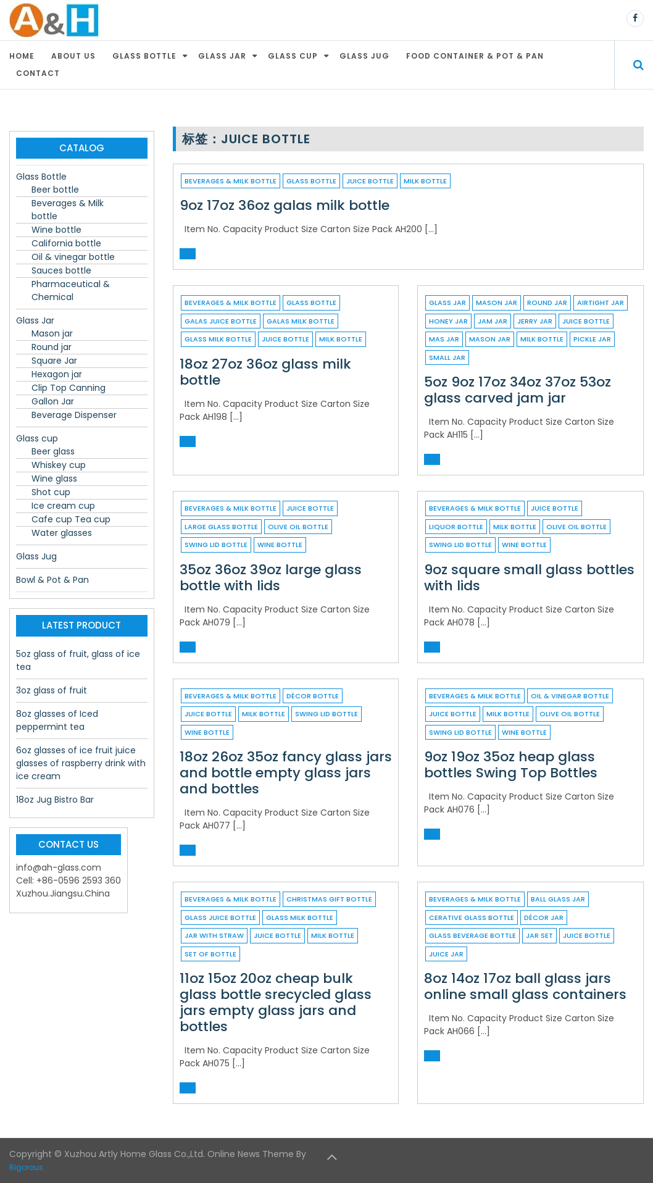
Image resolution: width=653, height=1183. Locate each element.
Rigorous (26, 1167)
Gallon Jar (52, 401)
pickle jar (592, 339)
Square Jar (54, 360)
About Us (73, 56)
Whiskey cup (58, 465)
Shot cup (50, 492)
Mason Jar (489, 339)
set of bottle (210, 954)
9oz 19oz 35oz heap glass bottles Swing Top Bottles (510, 764)
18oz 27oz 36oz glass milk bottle (265, 372)
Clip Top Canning (68, 388)
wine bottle (279, 545)
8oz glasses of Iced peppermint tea (57, 720)
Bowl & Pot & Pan (52, 580)
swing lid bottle (216, 545)
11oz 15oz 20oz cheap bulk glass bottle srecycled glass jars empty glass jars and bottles (276, 1002)
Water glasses (61, 533)
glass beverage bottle (472, 935)
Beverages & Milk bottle (231, 181)
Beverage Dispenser (74, 415)
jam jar (492, 321)
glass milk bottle (218, 339)
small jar (447, 357)
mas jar (444, 339)
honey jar (448, 321)
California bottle (66, 243)
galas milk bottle (301, 321)
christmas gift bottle (329, 899)
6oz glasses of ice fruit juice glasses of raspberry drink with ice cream (81, 763)
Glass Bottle (144, 56)
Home (22, 56)
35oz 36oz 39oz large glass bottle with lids (271, 577)
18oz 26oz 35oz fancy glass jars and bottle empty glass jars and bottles (286, 772)
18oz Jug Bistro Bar (55, 799)
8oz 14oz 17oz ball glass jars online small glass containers (525, 986)
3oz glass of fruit (51, 690)
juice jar (446, 954)
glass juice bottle (220, 917)
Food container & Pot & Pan (475, 56)
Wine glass (54, 478)
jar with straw (214, 935)
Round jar (547, 302)
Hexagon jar (56, 374)
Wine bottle (56, 230)
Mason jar (496, 302)
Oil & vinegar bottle (570, 696)
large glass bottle (221, 527)
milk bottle (425, 181)
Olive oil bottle (298, 527)
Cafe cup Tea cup (70, 519)
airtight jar (600, 302)
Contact (38, 73)
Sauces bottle (61, 270)
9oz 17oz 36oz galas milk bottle (284, 205)
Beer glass (53, 451)
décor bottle (312, 696)
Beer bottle (55, 189)
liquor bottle (456, 527)
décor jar (544, 917)
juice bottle (370, 181)
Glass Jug (364, 56)
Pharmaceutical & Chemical (70, 290)
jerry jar (534, 321)
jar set (539, 935)
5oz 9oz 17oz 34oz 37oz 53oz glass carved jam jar (517, 390)
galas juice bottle (221, 321)
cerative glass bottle (471, 917)
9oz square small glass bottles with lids (529, 577)
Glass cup (293, 56)
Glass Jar (222, 56)
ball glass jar (558, 899)
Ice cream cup (63, 506)
